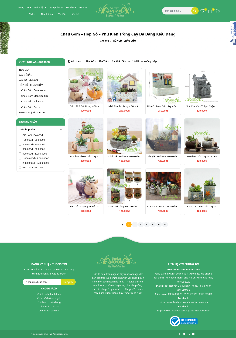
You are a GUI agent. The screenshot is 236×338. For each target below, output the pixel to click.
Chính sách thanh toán (49, 294)
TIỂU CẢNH (25, 69)
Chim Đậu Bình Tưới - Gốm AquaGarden (163, 206)
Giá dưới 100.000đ (32, 135)
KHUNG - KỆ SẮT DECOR (32, 112)
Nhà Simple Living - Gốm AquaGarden (124, 106)
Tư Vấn (70, 7)
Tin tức (61, 14)
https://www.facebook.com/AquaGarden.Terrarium (183, 310)
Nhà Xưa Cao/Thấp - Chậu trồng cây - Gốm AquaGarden (202, 106)
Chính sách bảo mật (49, 310)
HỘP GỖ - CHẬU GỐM (31, 84)
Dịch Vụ (83, 7)
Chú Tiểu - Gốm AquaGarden (124, 156)
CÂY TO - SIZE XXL (28, 79)
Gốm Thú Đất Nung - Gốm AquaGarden (86, 106)
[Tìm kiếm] (195, 10)
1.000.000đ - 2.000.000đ (35, 158)
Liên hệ (75, 14)
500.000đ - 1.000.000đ (34, 153)
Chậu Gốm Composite (33, 90)
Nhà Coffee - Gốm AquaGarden (163, 106)
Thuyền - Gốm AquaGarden (163, 156)
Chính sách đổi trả (49, 306)
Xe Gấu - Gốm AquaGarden (202, 156)
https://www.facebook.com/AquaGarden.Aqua (184, 302)
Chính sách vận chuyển (49, 298)
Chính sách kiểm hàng (49, 302)
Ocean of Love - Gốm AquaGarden (202, 206)
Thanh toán (47, 14)
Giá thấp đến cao (119, 61)
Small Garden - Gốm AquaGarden (86, 156)
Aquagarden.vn (60, 333)
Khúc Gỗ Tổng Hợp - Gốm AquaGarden (124, 206)
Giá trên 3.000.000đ (33, 167)
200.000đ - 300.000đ (33, 144)
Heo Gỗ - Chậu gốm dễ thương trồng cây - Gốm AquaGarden (86, 206)
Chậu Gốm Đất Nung (32, 101)
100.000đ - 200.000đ (33, 139)
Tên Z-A (101, 61)
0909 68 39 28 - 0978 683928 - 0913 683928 (190, 294)
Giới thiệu (39, 7)
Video (32, 14)
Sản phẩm (55, 7)
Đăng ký (68, 282)
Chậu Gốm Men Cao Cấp (34, 95)
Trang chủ (23, 7)
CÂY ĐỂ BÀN (25, 74)
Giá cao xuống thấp (144, 61)
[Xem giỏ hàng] (210, 11)
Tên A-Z (88, 61)
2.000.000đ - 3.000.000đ (35, 162)
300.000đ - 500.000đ (33, 149)
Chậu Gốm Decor (30, 107)
